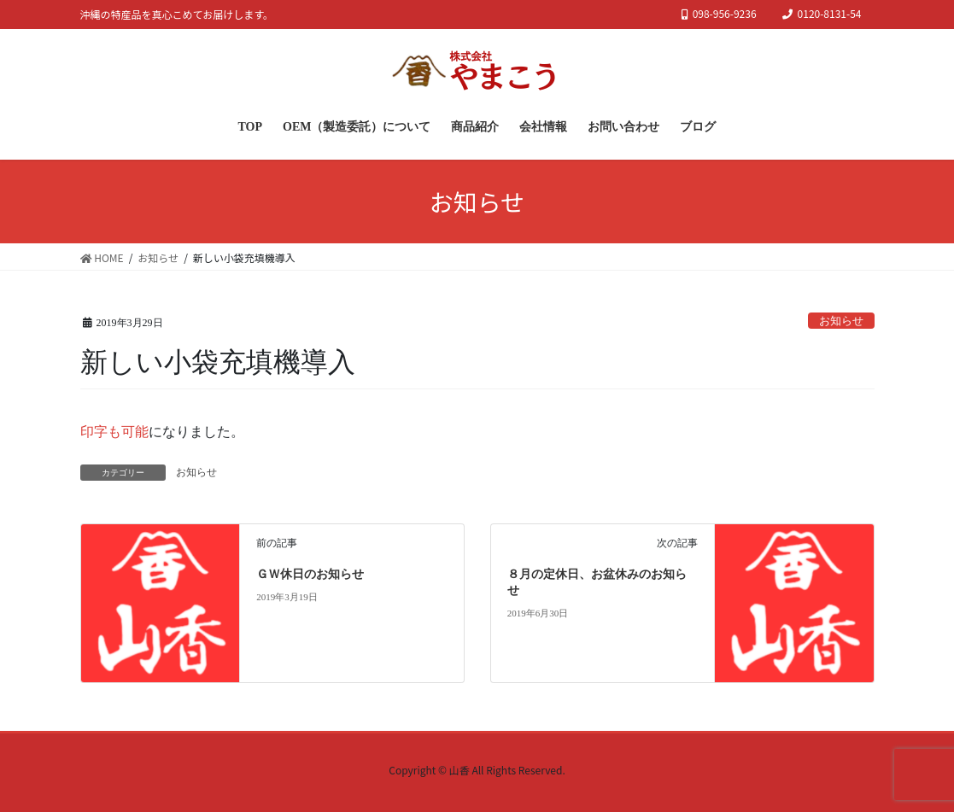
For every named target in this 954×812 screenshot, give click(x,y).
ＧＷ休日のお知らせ (310, 574)
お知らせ (841, 321)
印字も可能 (114, 431)
